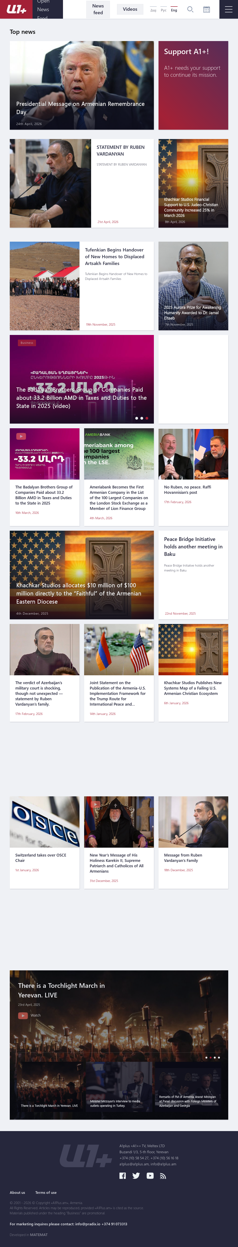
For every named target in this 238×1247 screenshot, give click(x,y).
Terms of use (46, 1192)
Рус (163, 10)
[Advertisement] (119, 759)
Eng (174, 10)
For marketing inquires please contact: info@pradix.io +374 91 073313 (68, 1224)
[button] (135, 418)
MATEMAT (39, 1234)
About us (17, 1192)
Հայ (153, 10)
